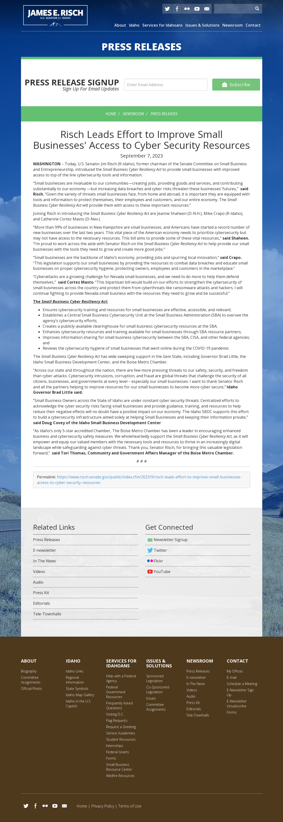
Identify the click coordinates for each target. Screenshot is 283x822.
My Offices (235, 671)
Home (110, 113)
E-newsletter (44, 550)
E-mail (207, 9)
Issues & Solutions (203, 25)
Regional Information (75, 680)
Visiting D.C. (115, 714)
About (120, 25)
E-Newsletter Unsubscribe (237, 703)
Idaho (134, 25)
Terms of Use (129, 806)
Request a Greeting (121, 726)
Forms (111, 758)
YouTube (197, 9)
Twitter (167, 9)
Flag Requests (117, 720)
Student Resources (121, 739)
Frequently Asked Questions (119, 705)
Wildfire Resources (120, 775)
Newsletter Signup (170, 539)
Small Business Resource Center (119, 767)
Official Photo (31, 688)
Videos (39, 571)
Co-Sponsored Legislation (157, 689)
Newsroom (232, 25)
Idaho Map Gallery (80, 695)
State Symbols (77, 688)
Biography (28, 671)
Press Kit (41, 592)
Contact (253, 25)
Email (64, 806)
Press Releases (164, 113)
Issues (151, 698)
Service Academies (120, 733)
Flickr (187, 9)
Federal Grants (117, 752)
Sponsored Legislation (155, 678)
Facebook (177, 9)
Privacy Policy (102, 806)
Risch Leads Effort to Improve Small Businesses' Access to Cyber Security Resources (141, 139)
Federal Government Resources (115, 692)
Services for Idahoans (162, 25)
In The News (44, 561)
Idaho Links (74, 671)
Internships (114, 745)
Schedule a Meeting (242, 683)
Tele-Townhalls (47, 614)
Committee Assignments (31, 680)
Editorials (41, 603)
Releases (141, 46)
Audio (38, 582)
